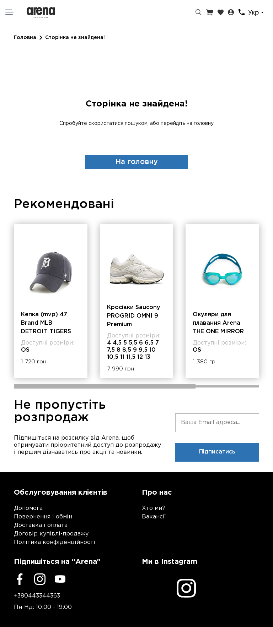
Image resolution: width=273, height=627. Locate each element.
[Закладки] (220, 12)
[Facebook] (19, 579)
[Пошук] (198, 12)
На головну (137, 162)
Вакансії (154, 516)
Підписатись (217, 452)
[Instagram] (40, 579)
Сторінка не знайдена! (75, 37)
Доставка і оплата (41, 525)
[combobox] (257, 13)
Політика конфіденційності (54, 542)
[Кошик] (209, 12)
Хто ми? (153, 508)
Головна (25, 37)
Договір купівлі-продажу (51, 534)
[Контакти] (241, 12)
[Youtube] (60, 579)
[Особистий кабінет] (231, 12)
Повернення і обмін (43, 516)
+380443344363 (37, 596)
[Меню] (13, 12)
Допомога (28, 508)
